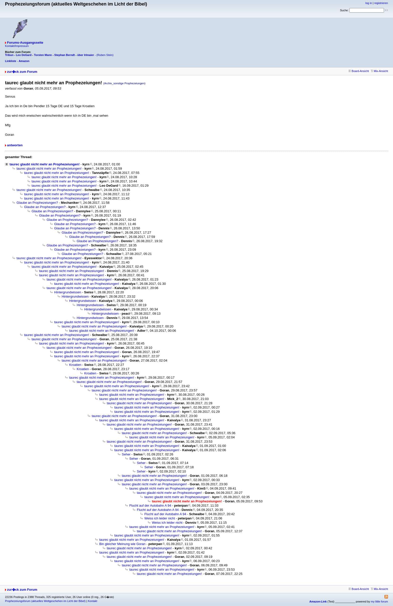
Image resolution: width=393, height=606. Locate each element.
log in (368, 3)
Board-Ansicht (359, 71)
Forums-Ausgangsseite (25, 42)
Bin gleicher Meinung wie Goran (122, 544)
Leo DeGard (23, 54)
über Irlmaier (85, 54)
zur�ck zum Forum (22, 72)
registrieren (381, 3)
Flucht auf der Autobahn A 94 (150, 505)
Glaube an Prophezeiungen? (37, 203)
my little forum (379, 601)
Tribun (9, 54)
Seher (126, 454)
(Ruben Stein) (105, 54)
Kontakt (92, 600)
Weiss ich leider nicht (159, 518)
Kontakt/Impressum (17, 45)
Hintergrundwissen (67, 292)
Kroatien (75, 365)
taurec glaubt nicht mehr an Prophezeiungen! (45, 164)
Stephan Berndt (64, 54)
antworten (15, 145)
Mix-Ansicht (379, 71)
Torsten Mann (43, 54)
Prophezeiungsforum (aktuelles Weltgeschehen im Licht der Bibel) (45, 600)
